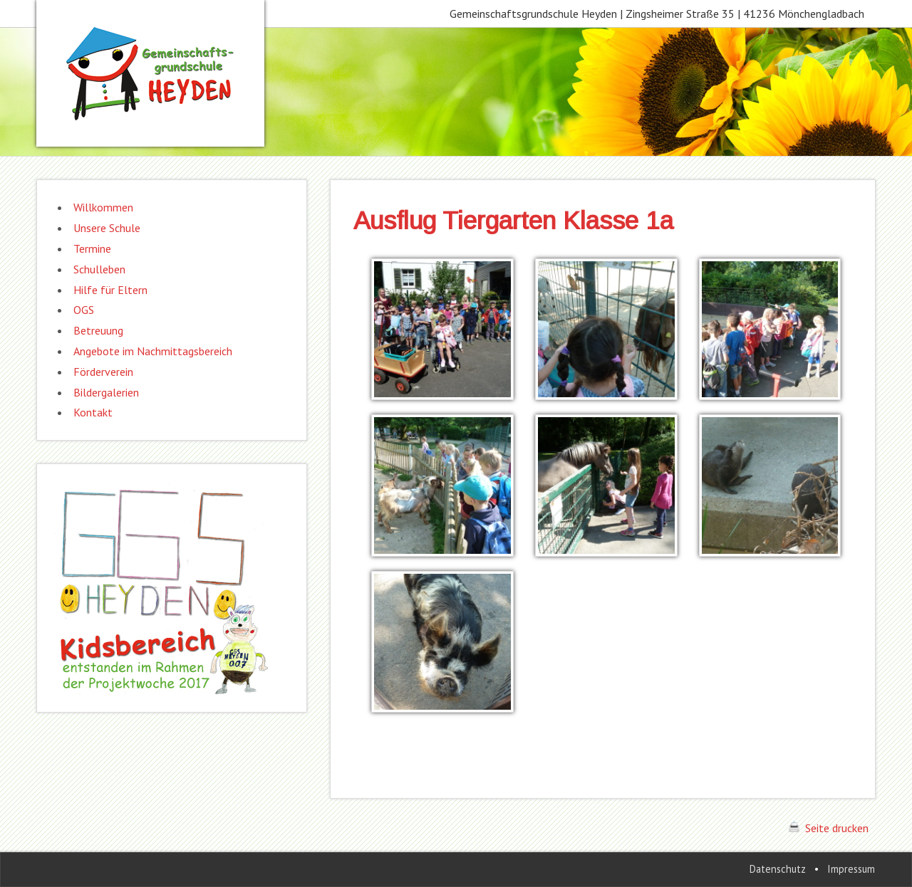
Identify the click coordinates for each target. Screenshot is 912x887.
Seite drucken (829, 828)
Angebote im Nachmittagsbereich (152, 351)
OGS (83, 310)
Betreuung (98, 330)
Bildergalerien (106, 392)
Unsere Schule (106, 228)
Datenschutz (778, 869)
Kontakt (93, 412)
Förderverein (103, 371)
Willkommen (103, 207)
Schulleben (99, 269)
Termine (92, 248)
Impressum (851, 869)
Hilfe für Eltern (110, 290)
